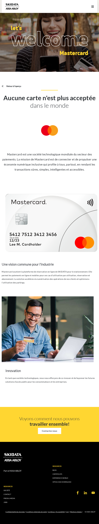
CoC (67, 512)
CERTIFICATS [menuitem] (57, 474)
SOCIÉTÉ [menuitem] (7, 490)
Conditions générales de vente (36, 512)
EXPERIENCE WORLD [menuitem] (60, 478)
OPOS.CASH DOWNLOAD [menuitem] (62, 482)
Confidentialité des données (15, 512)
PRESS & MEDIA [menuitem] (9, 498)
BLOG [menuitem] (55, 470)
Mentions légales (76, 512)
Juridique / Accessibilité (56, 512)
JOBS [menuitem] (5, 502)
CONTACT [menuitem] (7, 494)
